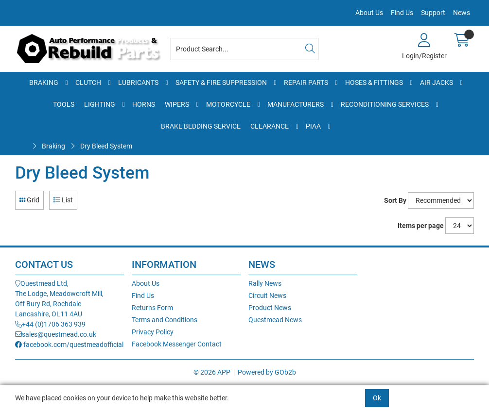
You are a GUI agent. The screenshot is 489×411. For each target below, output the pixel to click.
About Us (369, 12)
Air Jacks (436, 82)
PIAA (313, 126)
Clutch (88, 82)
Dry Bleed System (106, 146)
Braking (43, 82)
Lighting (99, 104)
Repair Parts (306, 82)
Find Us (402, 12)
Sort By (395, 200)
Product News (269, 308)
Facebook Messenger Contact (177, 344)
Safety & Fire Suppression (221, 82)
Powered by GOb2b (267, 372)
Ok (377, 398)
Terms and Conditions (164, 320)
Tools (63, 104)
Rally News (264, 283)
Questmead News (275, 320)
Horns (143, 104)
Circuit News (267, 295)
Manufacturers (295, 104)
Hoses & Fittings (374, 82)
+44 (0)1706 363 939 (50, 324)
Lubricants (138, 82)
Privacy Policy (153, 332)
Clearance (269, 126)
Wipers (177, 104)
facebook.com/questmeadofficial (69, 344)
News (461, 12)
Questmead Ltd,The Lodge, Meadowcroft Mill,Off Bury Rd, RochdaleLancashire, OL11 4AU (59, 298)
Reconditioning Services (385, 104)
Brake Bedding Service (201, 126)
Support (433, 12)
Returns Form (152, 308)
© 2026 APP (211, 372)
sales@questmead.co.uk (55, 334)
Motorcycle (228, 104)
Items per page (421, 226)
